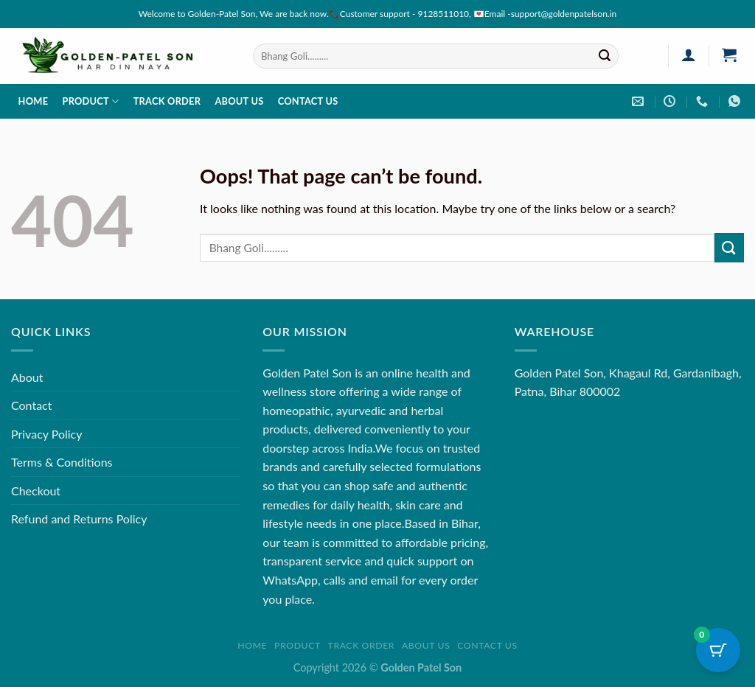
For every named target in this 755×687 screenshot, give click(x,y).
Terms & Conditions (62, 462)
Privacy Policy (47, 434)
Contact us (308, 101)
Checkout (35, 491)
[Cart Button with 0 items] (718, 650)
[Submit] (604, 56)
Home (33, 101)
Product (90, 101)
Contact (31, 405)
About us (239, 101)
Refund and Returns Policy (79, 519)
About (27, 377)
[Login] (688, 54)
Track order (167, 101)
